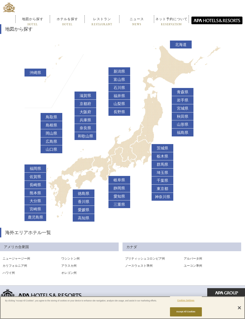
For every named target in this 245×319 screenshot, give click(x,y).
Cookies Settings (185, 300)
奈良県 (85, 128)
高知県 (83, 218)
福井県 (119, 96)
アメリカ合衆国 (16, 247)
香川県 (83, 202)
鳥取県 (51, 117)
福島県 (182, 133)
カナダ (131, 247)
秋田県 (182, 116)
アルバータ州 (193, 258)
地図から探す (32, 21)
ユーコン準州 (193, 265)
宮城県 (182, 108)
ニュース (137, 21)
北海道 (181, 45)
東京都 (162, 189)
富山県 (119, 80)
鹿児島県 (35, 217)
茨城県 (162, 148)
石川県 (119, 88)
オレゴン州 (69, 273)
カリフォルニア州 (15, 265)
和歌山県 (85, 136)
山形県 (182, 124)
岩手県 (182, 100)
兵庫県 (85, 120)
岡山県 (51, 133)
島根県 (51, 125)
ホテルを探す (67, 21)
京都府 (85, 104)
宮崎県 (35, 209)
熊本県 (35, 193)
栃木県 (162, 156)
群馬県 (162, 164)
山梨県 (119, 104)
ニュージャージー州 (16, 258)
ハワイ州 (9, 273)
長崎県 (35, 185)
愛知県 (119, 196)
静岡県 (119, 188)
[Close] (239, 307)
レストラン (102, 21)
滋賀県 (85, 96)
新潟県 (119, 71)
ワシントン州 (70, 258)
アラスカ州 (69, 265)
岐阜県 (119, 180)
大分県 (35, 201)
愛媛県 (83, 210)
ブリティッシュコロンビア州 (145, 258)
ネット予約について (171, 21)
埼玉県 (162, 173)
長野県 (119, 112)
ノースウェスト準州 (139, 265)
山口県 (51, 149)
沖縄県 (35, 73)
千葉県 (162, 180)
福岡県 (35, 169)
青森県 (182, 92)
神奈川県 (162, 197)
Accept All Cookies (185, 312)
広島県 (51, 141)
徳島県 (83, 194)
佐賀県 (35, 177)
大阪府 (85, 112)
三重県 (119, 204)
